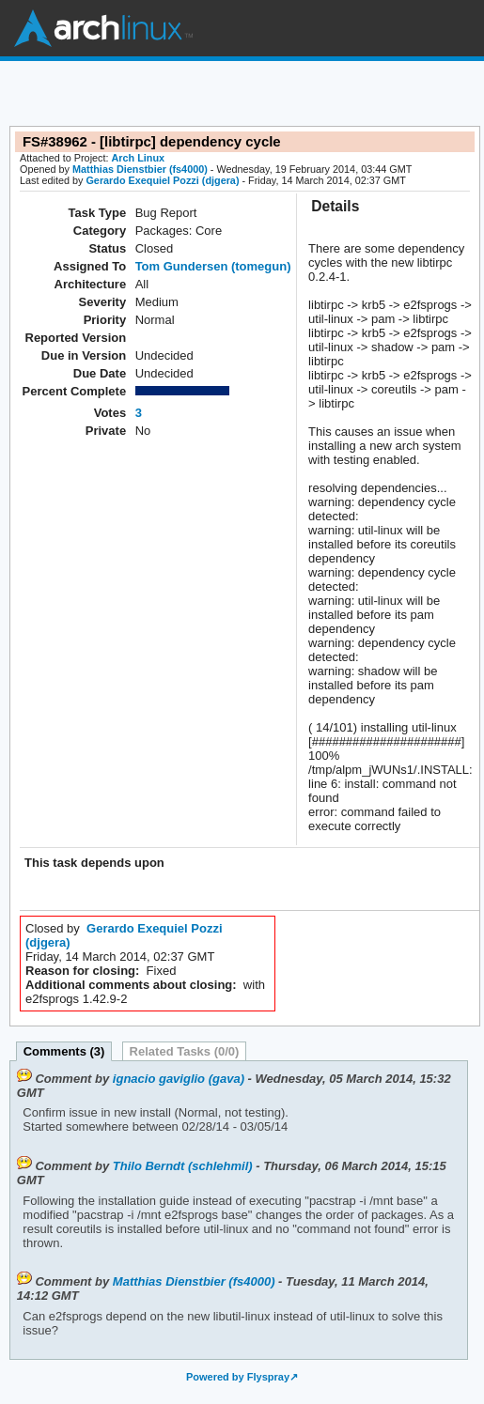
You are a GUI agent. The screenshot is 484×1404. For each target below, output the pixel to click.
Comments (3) (64, 1051)
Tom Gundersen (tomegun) (213, 266)
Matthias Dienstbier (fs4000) (140, 169)
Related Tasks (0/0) (185, 1051)
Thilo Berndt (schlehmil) (183, 1166)
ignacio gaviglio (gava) (178, 1079)
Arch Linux (103, 28)
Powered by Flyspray (237, 1376)
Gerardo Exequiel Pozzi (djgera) (162, 180)
